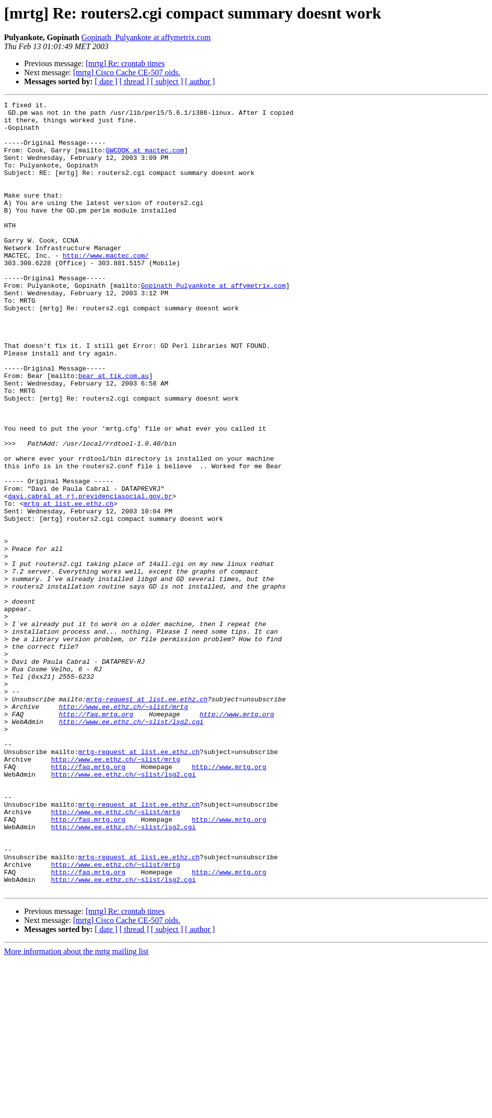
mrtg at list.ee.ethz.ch (68, 584)
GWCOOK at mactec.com (145, 160)
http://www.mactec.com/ (106, 286)
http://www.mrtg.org (237, 837)
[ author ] (200, 81)
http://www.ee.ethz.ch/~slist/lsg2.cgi (131, 846)
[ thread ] (134, 81)
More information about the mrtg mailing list (76, 1109)
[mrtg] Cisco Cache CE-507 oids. (127, 72)
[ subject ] (167, 81)
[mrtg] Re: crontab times (125, 63)
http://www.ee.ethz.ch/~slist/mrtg (123, 828)
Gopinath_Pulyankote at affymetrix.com (146, 37)
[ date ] (106, 81)
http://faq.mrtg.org (96, 837)
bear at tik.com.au (113, 431)
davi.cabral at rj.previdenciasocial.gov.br (90, 575)
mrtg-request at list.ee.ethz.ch (147, 819)
